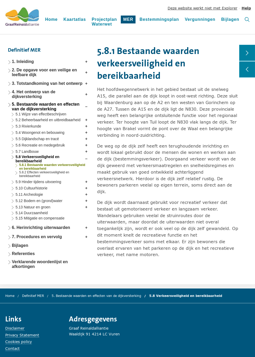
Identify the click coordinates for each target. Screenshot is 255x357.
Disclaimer (14, 328)
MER (129, 20)
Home (51, 19)
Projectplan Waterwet (104, 21)
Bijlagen (230, 19)
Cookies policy (18, 341)
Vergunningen (200, 19)
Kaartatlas (74, 19)
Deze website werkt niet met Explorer (202, 8)
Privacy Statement (22, 335)
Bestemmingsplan (159, 19)
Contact (12, 348)
